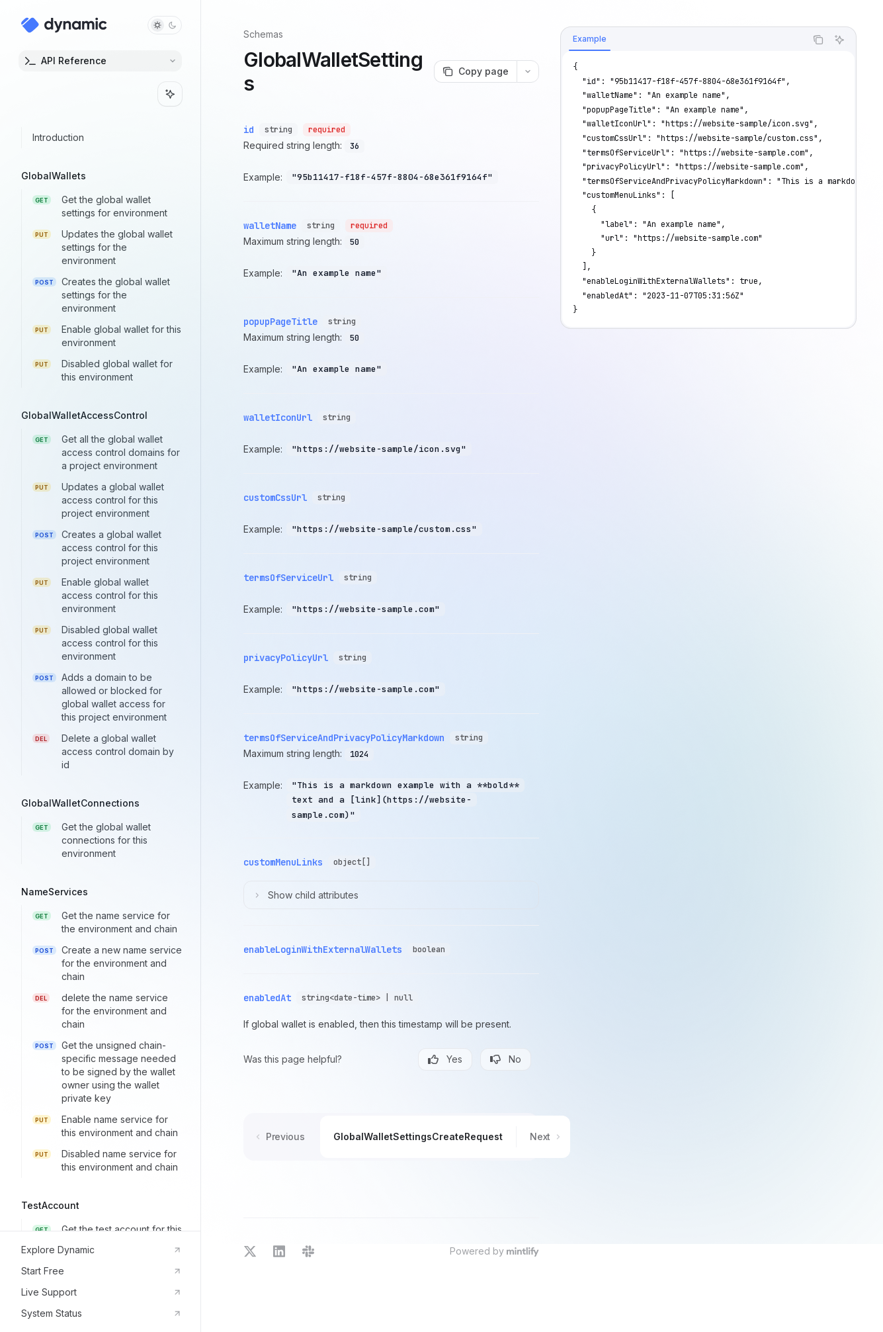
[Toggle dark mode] (164, 25)
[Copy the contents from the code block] (818, 39)
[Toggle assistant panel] (170, 94)
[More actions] (528, 71)
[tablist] (683, 39)
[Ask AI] (839, 39)
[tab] (589, 39)
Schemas (263, 34)
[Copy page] (475, 71)
